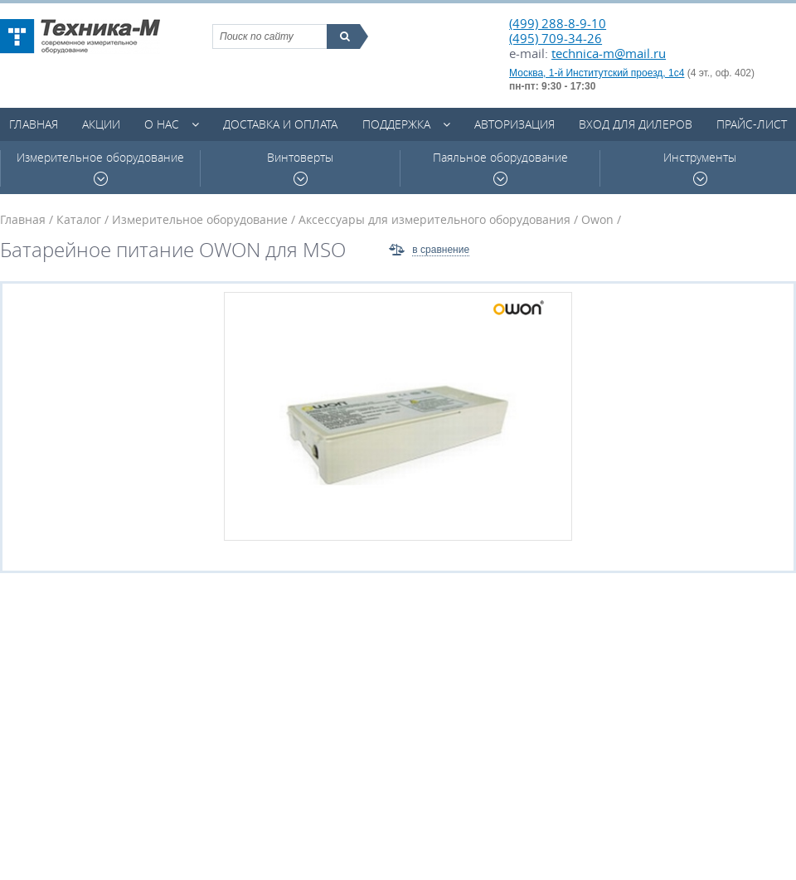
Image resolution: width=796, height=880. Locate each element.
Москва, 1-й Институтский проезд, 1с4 (596, 73)
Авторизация (514, 124)
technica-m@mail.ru (608, 53)
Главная (33, 124)
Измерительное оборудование (100, 168)
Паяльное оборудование (500, 168)
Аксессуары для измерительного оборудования (434, 219)
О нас (161, 124)
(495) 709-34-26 (555, 38)
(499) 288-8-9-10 (557, 23)
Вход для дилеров (635, 124)
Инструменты (699, 168)
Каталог (78, 219)
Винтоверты (300, 168)
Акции (101, 124)
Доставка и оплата (280, 124)
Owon (597, 219)
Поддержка (396, 124)
